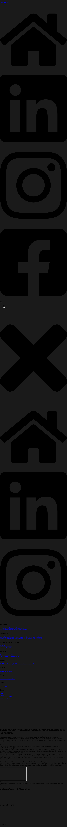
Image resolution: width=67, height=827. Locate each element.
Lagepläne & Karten (5, 647)
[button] (33, 358)
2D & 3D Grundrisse (6, 646)
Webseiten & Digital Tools (7, 679)
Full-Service (3, 686)
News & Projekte (5, 698)
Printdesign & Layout (6, 671)
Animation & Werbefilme (7, 655)
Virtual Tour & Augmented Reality (9, 656)
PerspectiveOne (4, 2)
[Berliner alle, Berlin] (13, 774)
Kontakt (2, 695)
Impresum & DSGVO (6, 697)
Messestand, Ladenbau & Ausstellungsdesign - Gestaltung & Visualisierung (21, 638)
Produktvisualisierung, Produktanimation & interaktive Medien (17, 664)
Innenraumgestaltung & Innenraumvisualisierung (13, 629)
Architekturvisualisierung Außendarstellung (12, 628)
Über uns (2, 693)
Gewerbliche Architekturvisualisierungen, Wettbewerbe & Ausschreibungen (21, 637)
